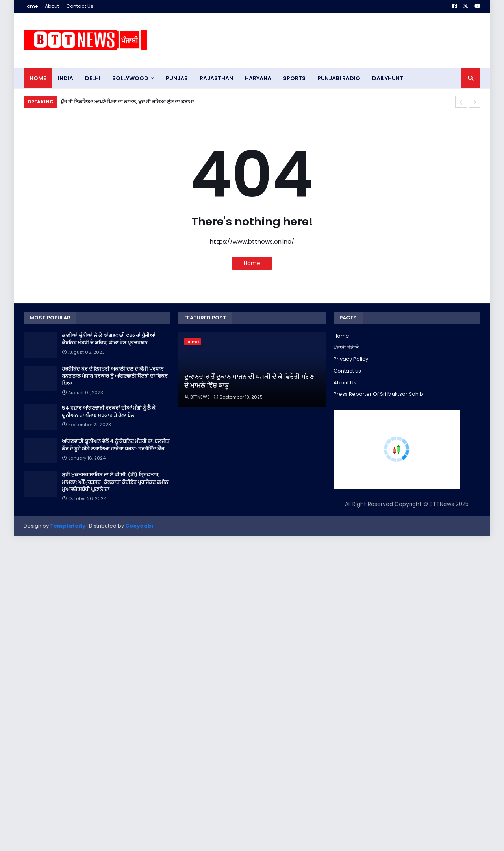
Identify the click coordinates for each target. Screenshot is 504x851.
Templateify (67, 526)
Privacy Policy (351, 359)
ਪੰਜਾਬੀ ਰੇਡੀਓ (346, 347)
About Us (345, 382)
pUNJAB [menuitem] (177, 78)
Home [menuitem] (38, 78)
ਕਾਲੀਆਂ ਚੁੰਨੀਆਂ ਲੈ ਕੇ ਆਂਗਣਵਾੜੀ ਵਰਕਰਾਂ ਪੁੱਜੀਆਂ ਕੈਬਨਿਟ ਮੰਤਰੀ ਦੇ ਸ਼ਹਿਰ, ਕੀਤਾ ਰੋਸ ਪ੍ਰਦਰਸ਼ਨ (108, 339)
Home (31, 6)
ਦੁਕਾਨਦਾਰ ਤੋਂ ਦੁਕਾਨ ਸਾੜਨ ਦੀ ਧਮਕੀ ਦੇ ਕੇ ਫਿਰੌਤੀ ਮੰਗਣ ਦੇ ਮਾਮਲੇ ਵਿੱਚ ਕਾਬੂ (249, 381)
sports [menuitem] (294, 78)
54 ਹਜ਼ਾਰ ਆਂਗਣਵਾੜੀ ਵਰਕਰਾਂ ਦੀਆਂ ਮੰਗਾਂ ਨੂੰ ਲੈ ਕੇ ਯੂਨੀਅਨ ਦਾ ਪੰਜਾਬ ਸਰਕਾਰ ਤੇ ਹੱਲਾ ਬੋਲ (109, 411)
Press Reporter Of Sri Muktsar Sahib (378, 394)
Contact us (347, 371)
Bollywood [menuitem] (130, 78)
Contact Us (79, 6)
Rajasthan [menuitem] (216, 78)
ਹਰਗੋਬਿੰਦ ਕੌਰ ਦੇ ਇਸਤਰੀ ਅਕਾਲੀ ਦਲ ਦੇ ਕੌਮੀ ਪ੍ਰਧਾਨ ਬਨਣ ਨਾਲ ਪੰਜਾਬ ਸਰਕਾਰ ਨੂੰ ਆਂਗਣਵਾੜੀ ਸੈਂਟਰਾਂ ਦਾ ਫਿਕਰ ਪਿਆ (115, 376)
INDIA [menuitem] (65, 78)
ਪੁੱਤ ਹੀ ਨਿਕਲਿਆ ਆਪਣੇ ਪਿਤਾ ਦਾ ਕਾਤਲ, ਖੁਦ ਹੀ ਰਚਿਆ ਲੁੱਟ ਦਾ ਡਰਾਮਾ (127, 101)
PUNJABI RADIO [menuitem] (338, 78)
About (52, 6)
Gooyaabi (139, 526)
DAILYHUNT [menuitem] (387, 78)
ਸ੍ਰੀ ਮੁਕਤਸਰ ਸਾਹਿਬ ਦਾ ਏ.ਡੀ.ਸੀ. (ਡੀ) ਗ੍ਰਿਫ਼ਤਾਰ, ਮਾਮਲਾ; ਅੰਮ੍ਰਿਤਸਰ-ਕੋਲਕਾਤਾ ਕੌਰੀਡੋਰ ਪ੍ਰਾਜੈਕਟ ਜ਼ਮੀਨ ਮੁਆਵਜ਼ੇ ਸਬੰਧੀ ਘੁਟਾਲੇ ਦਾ (115, 482)
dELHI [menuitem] (92, 78)
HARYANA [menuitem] (258, 78)
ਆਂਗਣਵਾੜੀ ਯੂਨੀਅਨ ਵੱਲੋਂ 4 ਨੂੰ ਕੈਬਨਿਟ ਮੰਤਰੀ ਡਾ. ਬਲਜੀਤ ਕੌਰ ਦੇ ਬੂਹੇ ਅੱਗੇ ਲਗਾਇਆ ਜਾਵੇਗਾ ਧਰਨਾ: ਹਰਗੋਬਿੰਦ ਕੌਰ (115, 445)
